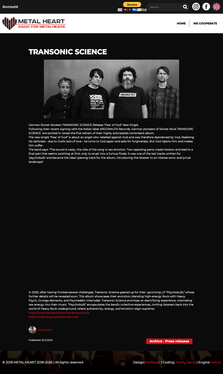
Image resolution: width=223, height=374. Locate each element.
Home (181, 23)
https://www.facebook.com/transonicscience (59, 313)
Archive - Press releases (169, 341)
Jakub (191, 362)
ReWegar (153, 362)
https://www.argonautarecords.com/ (54, 317)
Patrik (180, 362)
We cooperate (205, 23)
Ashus (216, 362)
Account (10, 7)
